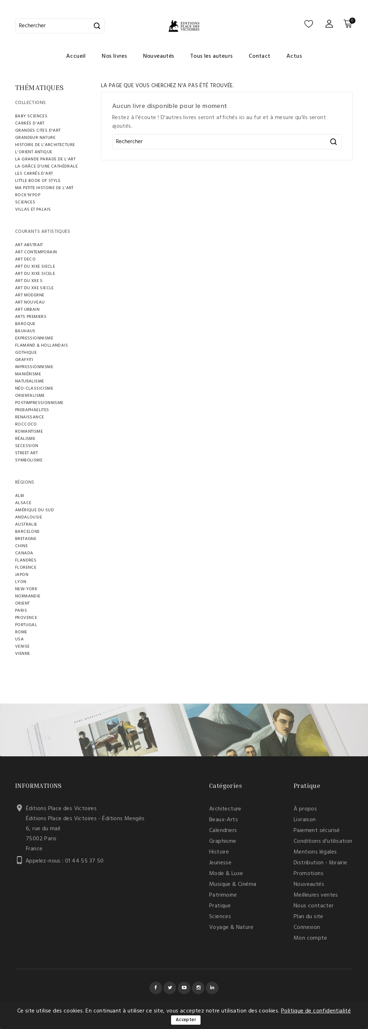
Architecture (225, 809)
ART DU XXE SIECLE (34, 288)
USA (19, 639)
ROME (21, 632)
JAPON (21, 574)
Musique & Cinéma (232, 884)
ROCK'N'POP (27, 195)
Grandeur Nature (35, 137)
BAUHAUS (25, 331)
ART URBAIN (27, 309)
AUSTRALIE (26, 524)
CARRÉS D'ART (30, 123)
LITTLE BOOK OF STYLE (37, 180)
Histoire (219, 852)
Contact (260, 56)
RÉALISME (25, 438)
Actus (294, 56)
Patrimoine (223, 895)
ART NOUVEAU (30, 302)
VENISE (22, 646)
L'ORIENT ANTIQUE (33, 152)
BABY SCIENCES (31, 116)
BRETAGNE (25, 538)
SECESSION (26, 446)
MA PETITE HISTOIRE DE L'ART (44, 188)
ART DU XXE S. (29, 281)
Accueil (76, 56)
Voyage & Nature (231, 927)
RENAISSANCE (29, 417)
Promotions (308, 873)
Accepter (186, 1020)
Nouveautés (158, 56)
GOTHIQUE (26, 352)
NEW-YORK (26, 589)
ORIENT (22, 603)
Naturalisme (29, 381)
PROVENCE (26, 617)
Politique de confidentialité (316, 1011)
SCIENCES (25, 202)
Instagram (198, 988)
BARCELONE (27, 531)
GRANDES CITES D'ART (38, 130)
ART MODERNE (29, 295)
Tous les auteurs (211, 56)
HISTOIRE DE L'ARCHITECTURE (45, 145)
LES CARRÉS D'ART (34, 173)
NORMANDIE (28, 596)
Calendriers (223, 830)
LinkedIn (212, 988)
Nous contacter (314, 906)
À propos (305, 809)
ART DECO (25, 259)
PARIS (21, 610)
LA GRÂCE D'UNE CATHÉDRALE (46, 166)
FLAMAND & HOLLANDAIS (41, 345)
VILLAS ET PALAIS (33, 209)
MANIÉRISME (28, 374)
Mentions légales (315, 852)
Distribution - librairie (321, 863)
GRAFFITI (24, 359)
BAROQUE (25, 324)
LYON (21, 582)
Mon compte (310, 938)
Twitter (170, 988)
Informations (38, 785)
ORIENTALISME (30, 395)
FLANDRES (25, 560)
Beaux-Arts (223, 819)
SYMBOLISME (28, 460)
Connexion (307, 927)
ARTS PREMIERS (30, 316)
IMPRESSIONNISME (34, 367)
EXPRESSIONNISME (34, 338)
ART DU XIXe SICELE (35, 273)
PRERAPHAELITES (32, 410)
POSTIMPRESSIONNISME (39, 403)
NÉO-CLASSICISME (34, 388)
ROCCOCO (26, 424)
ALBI (19, 495)
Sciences (220, 916)
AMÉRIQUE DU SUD (34, 510)
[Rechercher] (60, 26)
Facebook (156, 988)
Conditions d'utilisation (323, 841)
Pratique (220, 906)
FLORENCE (25, 567)
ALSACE (23, 503)
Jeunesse (220, 863)
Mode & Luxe (226, 873)
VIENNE (22, 653)
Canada (24, 553)
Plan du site (308, 916)
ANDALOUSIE (28, 517)
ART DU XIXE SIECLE (35, 266)
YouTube (184, 988)
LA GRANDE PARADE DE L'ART (45, 159)
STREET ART (26, 453)
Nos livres (114, 56)
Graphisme (222, 841)
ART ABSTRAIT (29, 245)
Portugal (26, 625)
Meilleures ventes (316, 895)
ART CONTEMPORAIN (36, 252)
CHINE (21, 546)
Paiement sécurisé (317, 830)
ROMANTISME (29, 431)
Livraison (305, 819)
